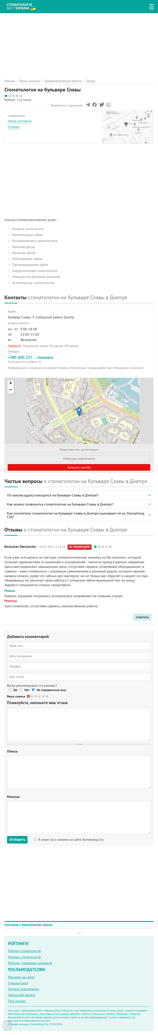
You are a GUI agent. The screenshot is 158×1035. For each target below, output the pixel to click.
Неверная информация (79, 459)
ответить (142, 617)
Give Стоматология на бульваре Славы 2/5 (36, 696)
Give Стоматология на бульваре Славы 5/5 (47, 696)
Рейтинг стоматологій (24, 951)
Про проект (17, 1001)
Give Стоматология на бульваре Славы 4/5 (43, 696)
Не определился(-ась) (51, 690)
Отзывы (14, 126)
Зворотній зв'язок (21, 995)
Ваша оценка (16, 696)
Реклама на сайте (21, 977)
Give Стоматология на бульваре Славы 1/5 (32, 696)
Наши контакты (20, 121)
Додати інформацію (23, 989)
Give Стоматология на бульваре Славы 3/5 (40, 696)
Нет (26, 690)
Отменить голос (28, 696)
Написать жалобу (79, 467)
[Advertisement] (79, 44)
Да (15, 690)
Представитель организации (79, 450)
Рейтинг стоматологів (24, 957)
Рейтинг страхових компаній (30, 963)
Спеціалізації (18, 983)
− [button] (10, 390)
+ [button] (10, 383)
